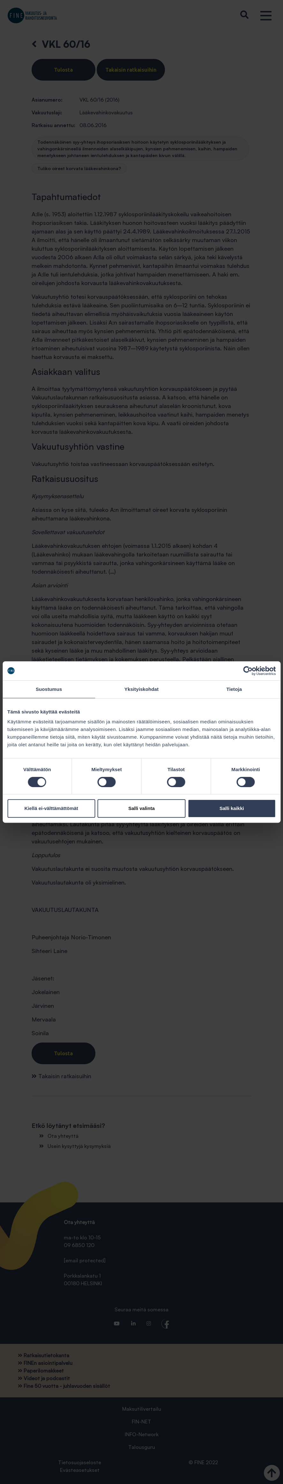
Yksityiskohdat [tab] (141, 689)
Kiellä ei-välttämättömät (51, 808)
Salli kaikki (232, 808)
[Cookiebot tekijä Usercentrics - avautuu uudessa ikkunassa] (248, 671)
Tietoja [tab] (234, 689)
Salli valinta (141, 808)
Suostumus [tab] (49, 689)
